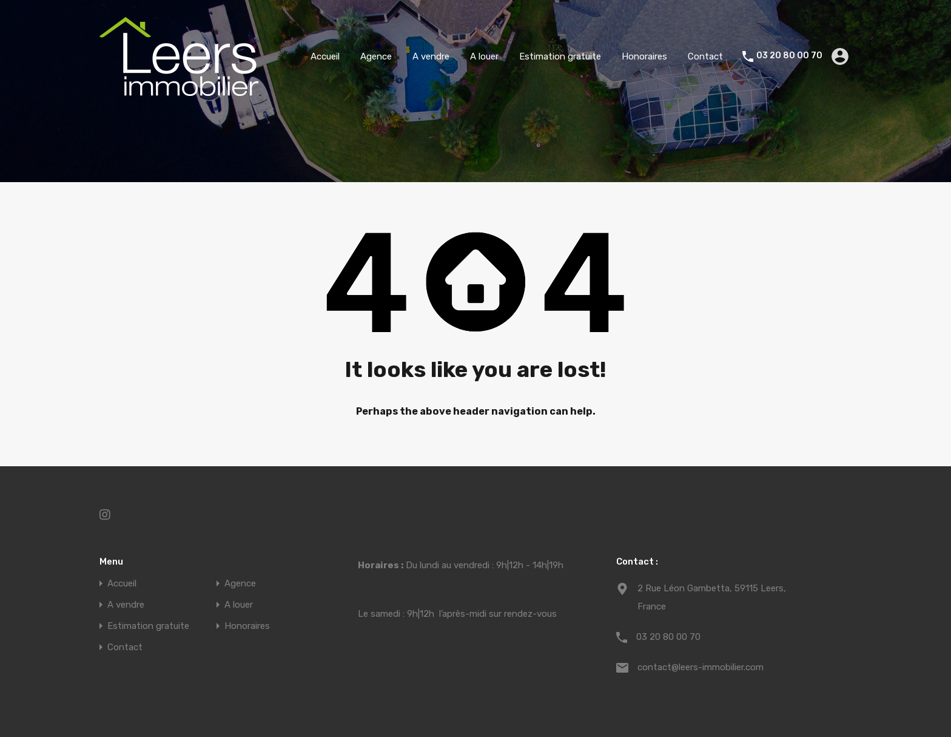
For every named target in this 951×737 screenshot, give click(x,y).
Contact (705, 56)
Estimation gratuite (560, 56)
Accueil (325, 56)
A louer (484, 56)
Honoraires (644, 56)
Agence (376, 56)
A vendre (430, 56)
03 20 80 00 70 (789, 56)
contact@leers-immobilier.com (700, 667)
